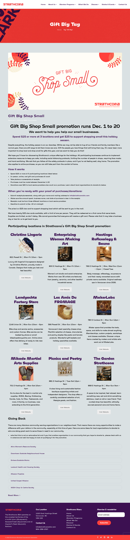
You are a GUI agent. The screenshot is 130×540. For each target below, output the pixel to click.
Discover (69, 523)
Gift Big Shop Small (26, 115)
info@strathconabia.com (46, 527)
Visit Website (26, 277)
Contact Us (70, 527)
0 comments (32, 120)
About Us (70, 516)
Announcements (20, 112)
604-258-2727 (42, 529)
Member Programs (74, 518)
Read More (14, 495)
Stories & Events (73, 525)
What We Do (71, 520)
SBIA (25, 120)
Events (10, 112)
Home (59, 30)
